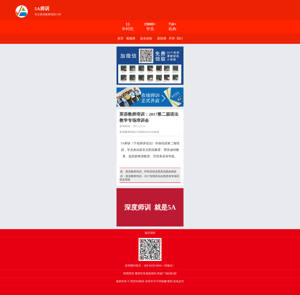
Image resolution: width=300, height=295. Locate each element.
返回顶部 (150, 232)
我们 (180, 38)
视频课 (130, 38)
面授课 (161, 38)
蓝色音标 (146, 38)
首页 (120, 38)
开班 (172, 38)
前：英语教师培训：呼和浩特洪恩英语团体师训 (147, 171)
